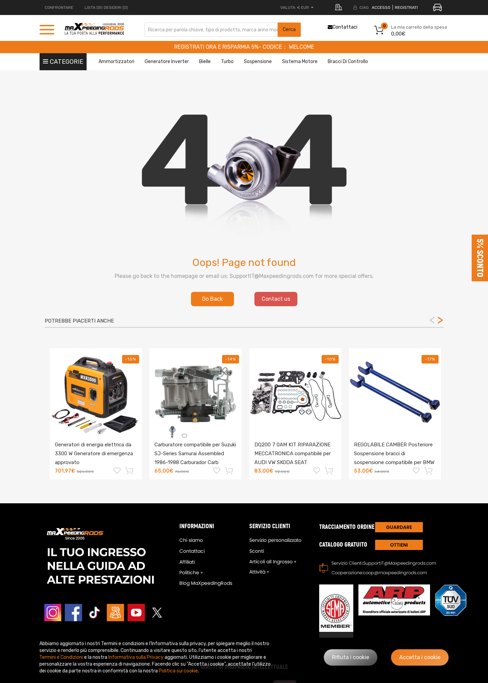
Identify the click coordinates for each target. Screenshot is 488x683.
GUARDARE (399, 527)
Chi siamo (191, 540)
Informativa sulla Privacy (136, 657)
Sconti (256, 551)
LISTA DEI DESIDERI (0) (106, 7)
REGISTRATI (406, 7)
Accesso (381, 7)
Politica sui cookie (178, 671)
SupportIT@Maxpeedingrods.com (399, 563)
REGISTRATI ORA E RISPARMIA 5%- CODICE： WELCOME (244, 47)
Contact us (276, 299)
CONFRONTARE (59, 7)
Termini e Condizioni (61, 657)
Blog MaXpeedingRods (205, 583)
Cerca (289, 29)
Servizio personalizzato (275, 540)
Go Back (212, 299)
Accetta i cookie (420, 657)
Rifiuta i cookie (350, 657)
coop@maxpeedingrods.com (395, 572)
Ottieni (399, 544)
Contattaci (342, 27)
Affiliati (187, 562)
